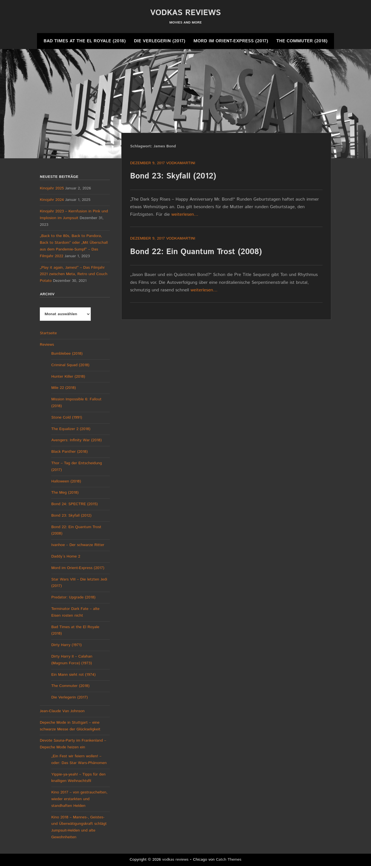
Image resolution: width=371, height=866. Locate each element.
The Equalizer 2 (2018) (70, 429)
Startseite (48, 333)
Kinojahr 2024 (52, 200)
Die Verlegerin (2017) (159, 41)
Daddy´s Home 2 (65, 556)
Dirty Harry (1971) (66, 645)
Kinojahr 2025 (52, 188)
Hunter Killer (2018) (68, 376)
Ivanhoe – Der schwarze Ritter (77, 545)
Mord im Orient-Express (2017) (230, 41)
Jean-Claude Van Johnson (62, 711)
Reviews (47, 344)
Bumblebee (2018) (67, 353)
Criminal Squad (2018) (70, 365)
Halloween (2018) (66, 481)
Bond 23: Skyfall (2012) (173, 176)
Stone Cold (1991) (66, 417)
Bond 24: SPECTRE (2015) (74, 504)
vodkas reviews (185, 12)
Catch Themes (229, 859)
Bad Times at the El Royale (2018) (84, 41)
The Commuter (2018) (301, 41)
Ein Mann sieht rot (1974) (73, 674)
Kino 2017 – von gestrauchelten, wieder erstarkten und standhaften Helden (79, 799)
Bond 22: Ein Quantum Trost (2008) (196, 251)
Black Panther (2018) (69, 451)
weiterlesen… (185, 214)
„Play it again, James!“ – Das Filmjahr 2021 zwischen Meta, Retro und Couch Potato (73, 274)
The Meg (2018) (64, 492)
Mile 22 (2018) (63, 388)
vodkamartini (180, 163)
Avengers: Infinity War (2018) (76, 440)
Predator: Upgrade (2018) (73, 597)
